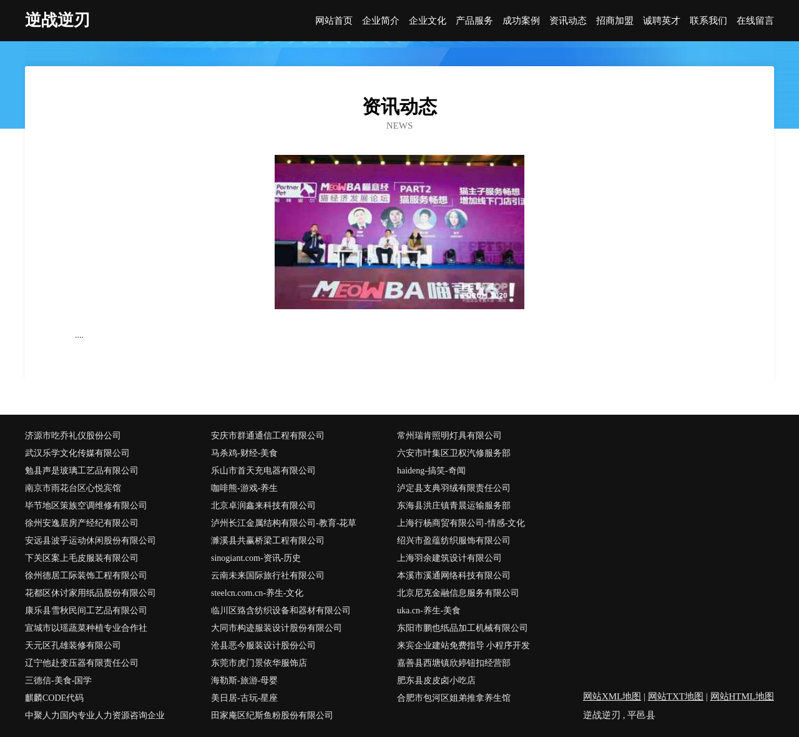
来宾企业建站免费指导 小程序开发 (464, 645)
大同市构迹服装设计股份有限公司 (276, 628)
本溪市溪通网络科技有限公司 (454, 575)
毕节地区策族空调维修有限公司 (86, 505)
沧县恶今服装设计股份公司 (263, 645)
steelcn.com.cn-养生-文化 (257, 593)
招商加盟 (615, 21)
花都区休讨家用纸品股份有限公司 (90, 593)
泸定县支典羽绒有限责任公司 (454, 488)
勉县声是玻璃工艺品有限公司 (82, 470)
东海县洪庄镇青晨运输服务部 (454, 505)
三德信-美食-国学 (58, 680)
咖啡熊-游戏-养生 (244, 488)
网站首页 (334, 21)
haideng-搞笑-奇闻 (431, 470)
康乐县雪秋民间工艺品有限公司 (86, 610)
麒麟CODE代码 (54, 698)
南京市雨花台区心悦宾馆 (73, 488)
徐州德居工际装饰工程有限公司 (86, 575)
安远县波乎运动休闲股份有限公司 (90, 540)
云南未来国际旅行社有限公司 (268, 575)
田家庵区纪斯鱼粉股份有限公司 (272, 715)
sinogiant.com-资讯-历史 (256, 558)
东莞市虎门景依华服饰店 (259, 663)
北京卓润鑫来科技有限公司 (263, 505)
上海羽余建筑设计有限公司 (449, 558)
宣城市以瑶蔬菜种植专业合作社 (86, 628)
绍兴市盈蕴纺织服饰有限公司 (454, 540)
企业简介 (381, 21)
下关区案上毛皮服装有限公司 (82, 558)
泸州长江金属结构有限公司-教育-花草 (283, 523)
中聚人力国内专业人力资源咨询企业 (95, 715)
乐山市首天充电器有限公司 (263, 470)
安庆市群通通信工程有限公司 (268, 435)
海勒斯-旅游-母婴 (244, 680)
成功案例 (521, 21)
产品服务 (474, 21)
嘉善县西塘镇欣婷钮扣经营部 (454, 663)
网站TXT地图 (675, 696)
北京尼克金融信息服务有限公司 (458, 593)
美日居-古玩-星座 (244, 698)
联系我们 (708, 21)
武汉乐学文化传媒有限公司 (77, 453)
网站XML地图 (612, 696)
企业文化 (427, 21)
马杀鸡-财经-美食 (244, 453)
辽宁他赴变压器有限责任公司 (82, 663)
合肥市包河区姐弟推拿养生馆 (454, 698)
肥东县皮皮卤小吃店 (436, 680)
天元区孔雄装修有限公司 (73, 645)
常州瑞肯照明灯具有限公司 (449, 435)
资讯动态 (568, 21)
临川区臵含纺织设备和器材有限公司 (281, 610)
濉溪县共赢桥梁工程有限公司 (268, 540)
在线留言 (755, 21)
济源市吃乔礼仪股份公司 (73, 435)
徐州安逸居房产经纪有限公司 (82, 523)
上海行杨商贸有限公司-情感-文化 (461, 523)
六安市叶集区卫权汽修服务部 (454, 453)
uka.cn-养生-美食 (429, 610)
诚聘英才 (661, 21)
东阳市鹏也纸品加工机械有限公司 (462, 628)
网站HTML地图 (742, 696)
